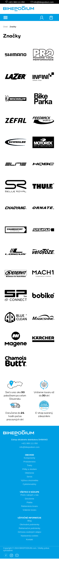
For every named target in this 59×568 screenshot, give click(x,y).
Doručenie (29, 499)
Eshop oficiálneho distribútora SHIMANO (29, 439)
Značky (13, 27)
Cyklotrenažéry (29, 484)
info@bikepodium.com (43, 2)
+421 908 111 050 (16, 2)
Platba (29, 502)
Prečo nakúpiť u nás (29, 495)
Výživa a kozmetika (29, 480)
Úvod (5, 27)
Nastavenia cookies (29, 536)
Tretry (29, 465)
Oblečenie (29, 473)
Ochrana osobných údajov (29, 532)
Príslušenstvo (29, 461)
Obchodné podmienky (29, 524)
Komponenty (29, 458)
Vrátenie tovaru (29, 510)
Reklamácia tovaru (29, 506)
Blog (30, 521)
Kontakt (29, 539)
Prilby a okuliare (29, 469)
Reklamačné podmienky (29, 528)
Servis (29, 476)
